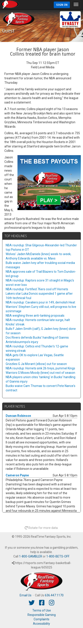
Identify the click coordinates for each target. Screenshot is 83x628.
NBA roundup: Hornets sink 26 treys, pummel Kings (40, 368)
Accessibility (41, 623)
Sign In (61, 4)
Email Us (25, 595)
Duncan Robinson (18, 415)
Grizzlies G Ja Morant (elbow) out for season (36, 364)
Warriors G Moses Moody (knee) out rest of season (40, 372)
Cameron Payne (17, 475)
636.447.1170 (54, 595)
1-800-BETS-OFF (57, 556)
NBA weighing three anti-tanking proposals (35, 315)
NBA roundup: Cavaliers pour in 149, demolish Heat (40, 302)
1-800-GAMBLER (30, 556)
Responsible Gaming (42, 615)
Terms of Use (41, 610)
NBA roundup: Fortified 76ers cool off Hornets (37, 289)
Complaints (41, 619)
